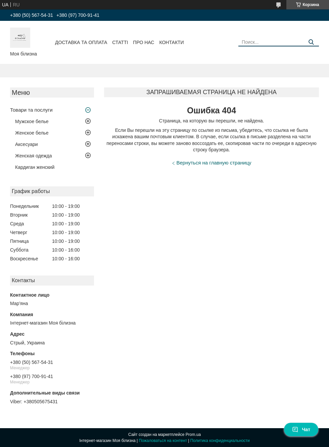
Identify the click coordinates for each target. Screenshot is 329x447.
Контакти (171, 42)
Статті (120, 42)
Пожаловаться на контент (163, 440)
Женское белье (31, 133)
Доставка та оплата (81, 42)
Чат (301, 429)
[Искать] (311, 42)
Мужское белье (32, 121)
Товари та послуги (31, 110)
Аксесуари (26, 144)
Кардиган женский (34, 167)
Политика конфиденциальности (220, 440)
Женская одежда (33, 155)
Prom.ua (193, 434)
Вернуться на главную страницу (214, 162)
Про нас (143, 42)
